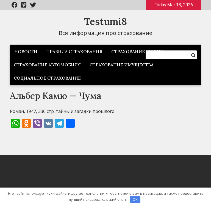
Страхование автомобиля (47, 64)
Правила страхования (74, 51)
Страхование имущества (122, 64)
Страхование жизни (137, 51)
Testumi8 (105, 21)
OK (135, 199)
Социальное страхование (47, 78)
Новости (25, 51)
